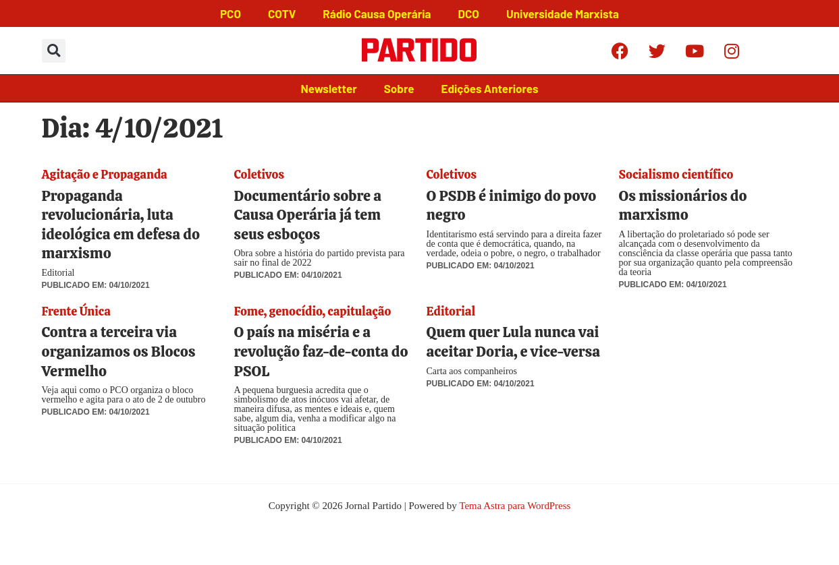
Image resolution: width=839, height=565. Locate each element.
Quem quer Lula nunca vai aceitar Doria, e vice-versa (513, 341)
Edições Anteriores (489, 88)
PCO (230, 13)
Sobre (399, 88)
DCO (468, 13)
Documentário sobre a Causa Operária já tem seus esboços (308, 215)
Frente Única (76, 311)
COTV (282, 13)
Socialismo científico (676, 174)
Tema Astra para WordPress (515, 505)
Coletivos (259, 174)
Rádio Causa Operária (377, 13)
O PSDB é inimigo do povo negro (512, 205)
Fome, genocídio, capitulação (312, 311)
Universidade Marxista (562, 13)
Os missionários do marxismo (683, 205)
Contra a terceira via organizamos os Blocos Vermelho (119, 351)
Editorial (451, 311)
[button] (53, 51)
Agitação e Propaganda (104, 174)
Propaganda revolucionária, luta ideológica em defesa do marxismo (121, 225)
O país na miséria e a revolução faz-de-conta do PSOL (321, 351)
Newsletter (329, 88)
